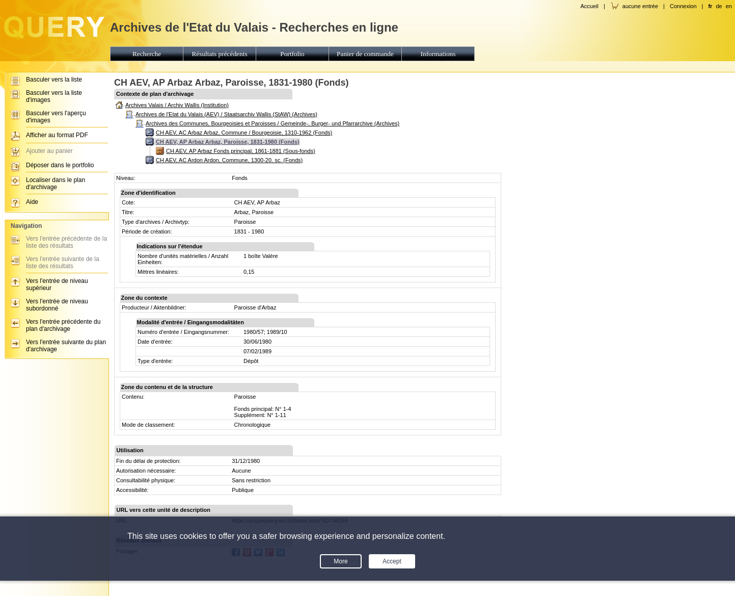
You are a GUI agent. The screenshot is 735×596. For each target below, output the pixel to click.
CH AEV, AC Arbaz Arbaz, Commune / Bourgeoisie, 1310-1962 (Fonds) (244, 132)
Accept (392, 561)
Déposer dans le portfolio (60, 165)
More (340, 561)
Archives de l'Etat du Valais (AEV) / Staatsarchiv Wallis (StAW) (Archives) (226, 114)
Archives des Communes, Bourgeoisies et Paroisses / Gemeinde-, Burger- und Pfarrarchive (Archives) (272, 123)
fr (710, 6)
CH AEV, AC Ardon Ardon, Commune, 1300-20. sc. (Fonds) (229, 160)
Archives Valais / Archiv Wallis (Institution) (177, 105)
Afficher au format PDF (57, 135)
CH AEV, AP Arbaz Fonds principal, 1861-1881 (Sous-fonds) (240, 151)
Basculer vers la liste (54, 79)
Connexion (683, 6)
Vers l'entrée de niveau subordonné (57, 305)
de (719, 6)
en (729, 6)
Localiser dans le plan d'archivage (55, 183)
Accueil (589, 6)
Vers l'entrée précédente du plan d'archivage (63, 325)
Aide (32, 201)
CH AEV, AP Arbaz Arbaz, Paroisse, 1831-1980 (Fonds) (227, 142)
